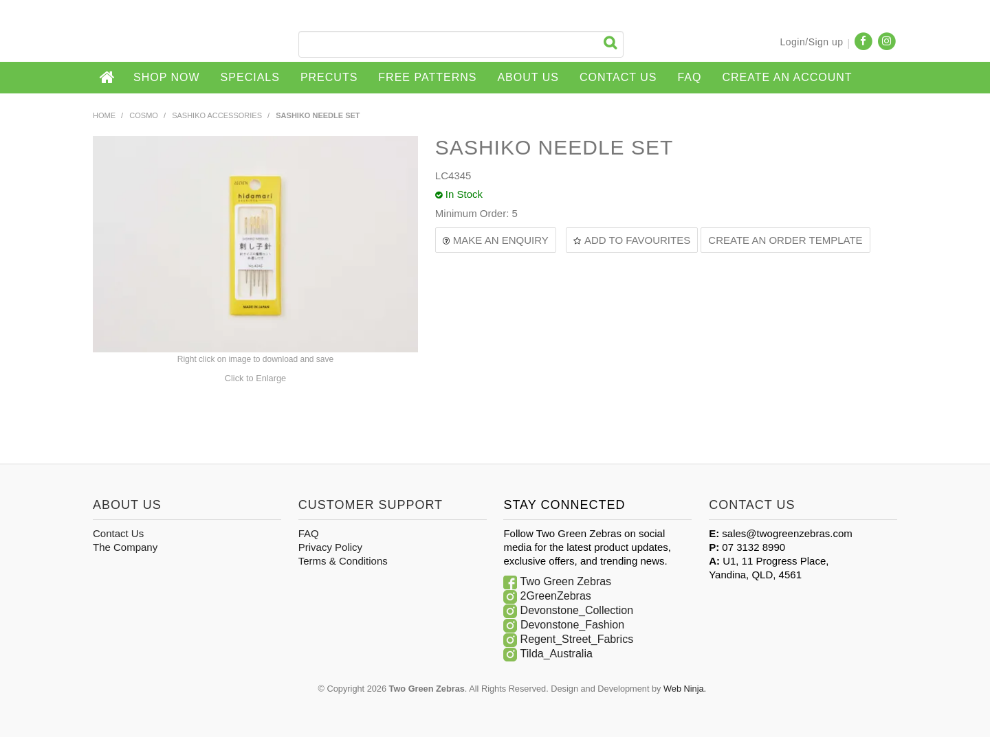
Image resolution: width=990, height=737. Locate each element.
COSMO (143, 115)
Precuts (329, 77)
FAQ (689, 77)
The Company (125, 547)
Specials (250, 77)
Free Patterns (427, 77)
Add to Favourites (637, 240)
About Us (528, 77)
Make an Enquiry (501, 240)
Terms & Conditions (343, 561)
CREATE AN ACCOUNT (787, 77)
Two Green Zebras (566, 581)
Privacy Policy (330, 547)
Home (108, 77)
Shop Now (166, 77)
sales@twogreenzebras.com (787, 533)
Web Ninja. (684, 688)
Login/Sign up (811, 42)
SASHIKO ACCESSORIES (217, 115)
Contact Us (618, 77)
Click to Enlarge (255, 378)
